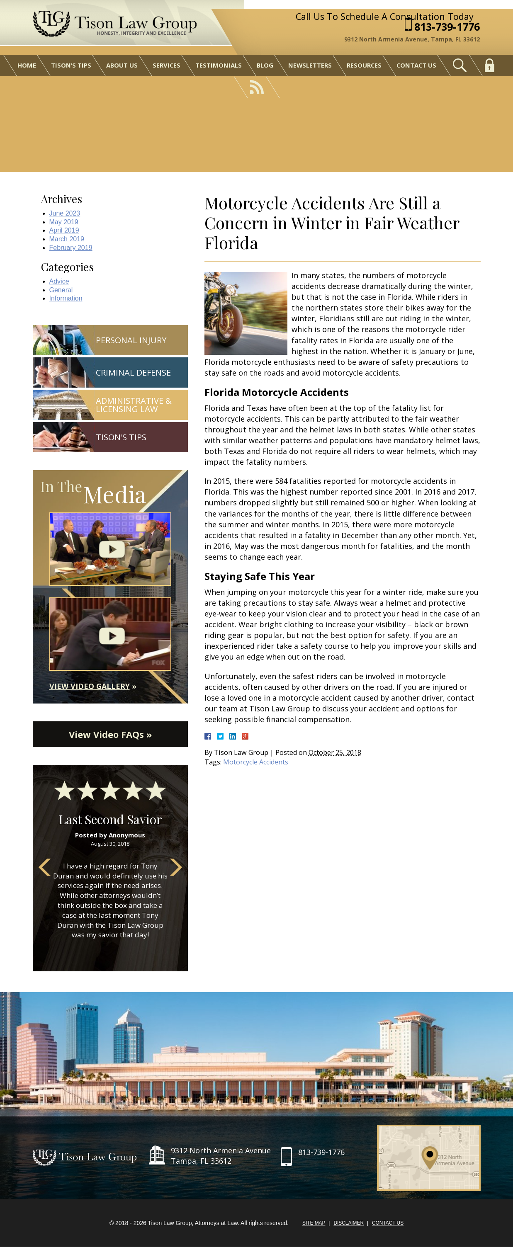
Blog (264, 65)
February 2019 (70, 247)
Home (25, 65)
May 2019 (63, 222)
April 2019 (64, 230)
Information (66, 298)
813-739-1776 (448, 27)
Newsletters (310, 65)
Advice (59, 281)
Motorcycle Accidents (256, 762)
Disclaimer (348, 1224)
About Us (120, 65)
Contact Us (417, 65)
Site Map (313, 1224)
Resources (364, 65)
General (61, 290)
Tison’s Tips (69, 65)
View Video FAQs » (110, 734)
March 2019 (67, 239)
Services (165, 65)
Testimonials (218, 65)
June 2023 (64, 213)
